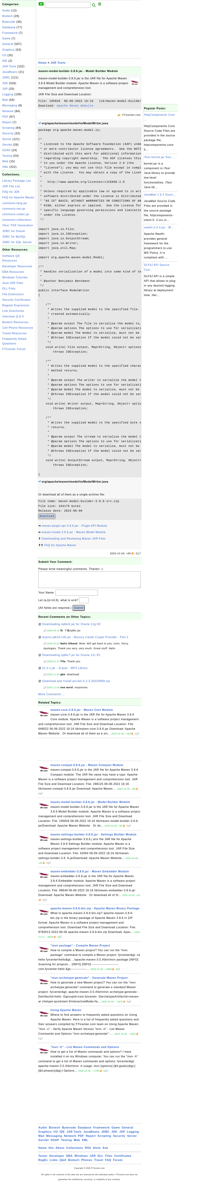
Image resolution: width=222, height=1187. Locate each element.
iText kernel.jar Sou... (159, 157)
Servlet (7, 144)
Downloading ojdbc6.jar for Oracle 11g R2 (71, 627)
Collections (74, 1151)
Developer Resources (17, 266)
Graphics (8, 49)
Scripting (8, 127)
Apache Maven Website (75, 106)
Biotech (7, 16)
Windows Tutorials (15, 277)
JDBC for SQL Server (17, 242)
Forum (118, 1163)
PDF (5, 116)
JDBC (6, 77)
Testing (7, 155)
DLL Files (8, 288)
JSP (5, 88)
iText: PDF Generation (17, 225)
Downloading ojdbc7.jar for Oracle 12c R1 (71, 658)
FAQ (108, 1163)
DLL (100, 1159)
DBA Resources (13, 271)
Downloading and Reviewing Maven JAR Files (73, 538)
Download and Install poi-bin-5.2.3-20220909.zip (76, 684)
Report (7, 122)
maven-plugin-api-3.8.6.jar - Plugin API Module (74, 525)
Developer (56, 1159)
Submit (78, 611)
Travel (98, 1163)
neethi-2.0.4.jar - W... (159, 227)
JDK (5, 83)
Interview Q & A (13, 316)
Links (54, 1163)
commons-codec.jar (15, 214)
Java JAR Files (12, 282)
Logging (7, 94)
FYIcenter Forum (14, 349)
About (60, 1151)
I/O (4, 55)
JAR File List (11, 186)
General (7, 44)
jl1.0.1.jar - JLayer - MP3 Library (65, 671)
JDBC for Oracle (13, 231)
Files (108, 1159)
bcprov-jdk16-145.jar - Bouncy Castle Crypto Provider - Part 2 (85, 640)
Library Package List (16, 180)
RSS (88, 1151)
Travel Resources (14, 333)
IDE (4, 60)
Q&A (63, 1163)
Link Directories (13, 310)
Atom (97, 1151)
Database (9, 27)
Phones (86, 1163)
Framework (10, 32)
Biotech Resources (15, 322)
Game (6, 38)
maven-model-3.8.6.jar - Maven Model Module (74, 532)
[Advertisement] (18, 404)
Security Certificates (16, 299)
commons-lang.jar (14, 203)
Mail (5, 99)
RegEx (43, 1163)
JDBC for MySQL (14, 236)
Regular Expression (16, 305)
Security (8, 133)
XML (5, 166)
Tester (43, 1159)
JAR (93, 1159)
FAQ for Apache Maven (18, 197)
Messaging (9, 105)
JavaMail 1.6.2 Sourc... (160, 194)
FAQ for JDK (11, 191)
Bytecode (8, 21)
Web (5, 161)
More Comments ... (51, 697)
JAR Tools (9, 66)
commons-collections (16, 219)
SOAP (6, 150)
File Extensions (13, 294)
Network (8, 111)
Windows (81, 1159)
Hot (51, 1151)
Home (42, 62)
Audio (6, 10)
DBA (69, 1159)
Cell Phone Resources (17, 327)
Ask (105, 1151)
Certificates (122, 1159)
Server (6, 139)
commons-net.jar (13, 208)
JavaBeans (10, 71)
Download (47, 516)
